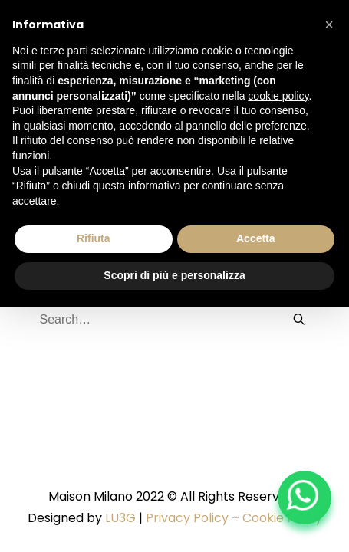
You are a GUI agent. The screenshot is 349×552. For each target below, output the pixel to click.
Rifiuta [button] (93, 238)
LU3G (120, 518)
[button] (329, 24)
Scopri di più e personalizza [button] (174, 275)
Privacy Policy (187, 518)
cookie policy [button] (278, 96)
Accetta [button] (255, 238)
